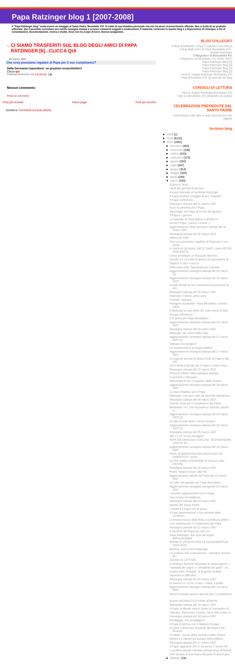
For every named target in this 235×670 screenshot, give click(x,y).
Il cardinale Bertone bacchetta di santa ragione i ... (201, 563)
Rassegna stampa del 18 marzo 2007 (193, 616)
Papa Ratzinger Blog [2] (217, 71)
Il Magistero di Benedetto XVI (212, 55)
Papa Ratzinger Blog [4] (217, 65)
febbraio (175, 658)
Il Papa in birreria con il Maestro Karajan (195, 624)
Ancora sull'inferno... (182, 314)
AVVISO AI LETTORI (183, 559)
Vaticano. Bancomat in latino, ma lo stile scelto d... (201, 612)
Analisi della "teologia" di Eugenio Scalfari (195, 571)
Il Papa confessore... (182, 199)
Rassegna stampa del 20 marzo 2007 (193, 579)
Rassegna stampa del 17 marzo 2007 (193, 642)
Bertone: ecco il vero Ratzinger (189, 549)
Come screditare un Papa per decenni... (194, 255)
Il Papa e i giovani (181, 215)
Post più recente (13, 102)
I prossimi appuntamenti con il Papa (192, 493)
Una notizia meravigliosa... (186, 497)
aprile (174, 176)
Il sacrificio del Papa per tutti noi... (191, 531)
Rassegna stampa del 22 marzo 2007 (193, 527)
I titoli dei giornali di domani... (188, 188)
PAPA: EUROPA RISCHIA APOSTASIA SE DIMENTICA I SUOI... (196, 455)
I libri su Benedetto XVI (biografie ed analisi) (204, 95)
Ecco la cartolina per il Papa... (188, 207)
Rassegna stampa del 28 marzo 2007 (193, 329)
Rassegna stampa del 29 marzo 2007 (193, 292)
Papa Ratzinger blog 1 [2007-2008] (73, 17)
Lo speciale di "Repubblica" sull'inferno (194, 219)
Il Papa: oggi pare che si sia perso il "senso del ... (200, 646)
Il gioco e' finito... (180, 184)
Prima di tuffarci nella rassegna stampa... (195, 373)
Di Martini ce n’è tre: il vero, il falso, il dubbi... (197, 583)
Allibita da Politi (179, 237)
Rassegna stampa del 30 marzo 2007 (193, 234)
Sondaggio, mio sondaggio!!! (187, 620)
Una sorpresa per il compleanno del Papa (195, 523)
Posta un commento (18, 96)
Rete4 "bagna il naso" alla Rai (188, 471)
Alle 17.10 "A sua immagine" (187, 436)
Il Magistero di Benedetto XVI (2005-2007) (205, 58)
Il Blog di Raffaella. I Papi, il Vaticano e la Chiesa (201, 46)
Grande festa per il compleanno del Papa (195, 403)
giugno (174, 169)
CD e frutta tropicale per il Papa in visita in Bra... (199, 365)
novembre (177, 149)
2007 (170, 142)
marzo (174, 180)
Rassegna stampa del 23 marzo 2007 (193, 501)
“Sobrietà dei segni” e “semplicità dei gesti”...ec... (200, 567)
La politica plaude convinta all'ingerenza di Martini (200, 650)
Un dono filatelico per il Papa (187, 391)
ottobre (175, 153)
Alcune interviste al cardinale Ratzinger (194, 192)
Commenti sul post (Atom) (35, 110)
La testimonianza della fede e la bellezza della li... (200, 519)
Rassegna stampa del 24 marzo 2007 (193, 467)
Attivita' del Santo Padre (185, 505)
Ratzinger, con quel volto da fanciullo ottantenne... (201, 395)
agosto (174, 161)
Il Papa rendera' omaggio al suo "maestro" (196, 196)
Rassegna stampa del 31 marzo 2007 (193, 203)
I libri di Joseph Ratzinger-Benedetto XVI (206, 92)
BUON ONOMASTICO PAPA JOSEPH (193, 600)
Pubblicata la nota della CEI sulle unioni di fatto (199, 310)
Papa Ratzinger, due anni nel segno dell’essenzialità (192, 537)
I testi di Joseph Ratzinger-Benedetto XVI (206, 74)
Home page (79, 102)
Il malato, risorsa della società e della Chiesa (197, 635)
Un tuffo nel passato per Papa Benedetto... (196, 482)
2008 (170, 138)
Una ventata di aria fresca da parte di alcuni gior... (200, 654)
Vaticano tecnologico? (183, 343)
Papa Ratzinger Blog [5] (217, 61)
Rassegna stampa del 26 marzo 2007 (193, 399)
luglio (174, 165)
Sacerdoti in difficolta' (183, 575)
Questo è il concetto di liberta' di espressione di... (200, 259)
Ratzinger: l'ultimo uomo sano (188, 295)
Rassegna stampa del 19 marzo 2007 (193, 604)
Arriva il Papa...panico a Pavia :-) (190, 223)
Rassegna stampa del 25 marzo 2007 (193, 432)
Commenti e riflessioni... (185, 377)
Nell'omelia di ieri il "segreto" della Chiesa (195, 380)
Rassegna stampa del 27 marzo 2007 (193, 369)
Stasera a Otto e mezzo (184, 263)
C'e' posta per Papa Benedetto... (190, 318)
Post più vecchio (145, 102)
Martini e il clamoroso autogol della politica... (197, 638)
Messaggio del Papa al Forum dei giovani (195, 211)
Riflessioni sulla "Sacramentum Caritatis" (195, 267)
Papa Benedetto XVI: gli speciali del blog (206, 77)
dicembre (176, 146)
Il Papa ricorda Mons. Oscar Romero (192, 421)
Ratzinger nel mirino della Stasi (189, 333)
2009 (170, 134)
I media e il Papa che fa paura (188, 508)
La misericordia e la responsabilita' (191, 347)
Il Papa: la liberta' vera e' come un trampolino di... (200, 608)
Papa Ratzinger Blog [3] (217, 68)
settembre (177, 157)
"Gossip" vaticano (181, 299)
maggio (175, 172)
